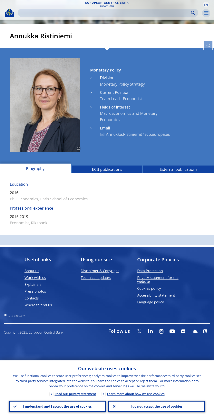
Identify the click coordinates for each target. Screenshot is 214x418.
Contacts (31, 298)
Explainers (33, 284)
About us (31, 270)
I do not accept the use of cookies (156, 406)
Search (193, 12)
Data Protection (150, 270)
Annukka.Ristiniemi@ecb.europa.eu (138, 134)
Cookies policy (149, 288)
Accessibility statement (156, 295)
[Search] (105, 12)
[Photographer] (78, 148)
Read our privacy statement (75, 394)
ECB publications (107, 169)
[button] (206, 4)
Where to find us (38, 305)
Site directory (16, 316)
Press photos (35, 291)
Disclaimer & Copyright (100, 270)
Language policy (150, 302)
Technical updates (96, 277)
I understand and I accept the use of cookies (57, 406)
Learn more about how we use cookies (136, 394)
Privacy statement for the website (158, 279)
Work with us (35, 277)
